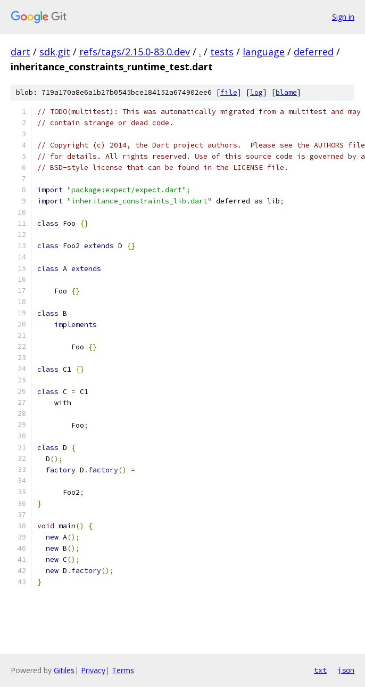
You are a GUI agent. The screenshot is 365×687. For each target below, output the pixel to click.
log (256, 92)
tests (222, 51)
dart (20, 51)
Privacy (93, 670)
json (345, 670)
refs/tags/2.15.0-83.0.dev (134, 51)
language (264, 51)
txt (320, 670)
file (228, 92)
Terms (123, 670)
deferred (314, 51)
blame (286, 92)
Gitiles (64, 670)
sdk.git (54, 51)
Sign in (343, 17)
